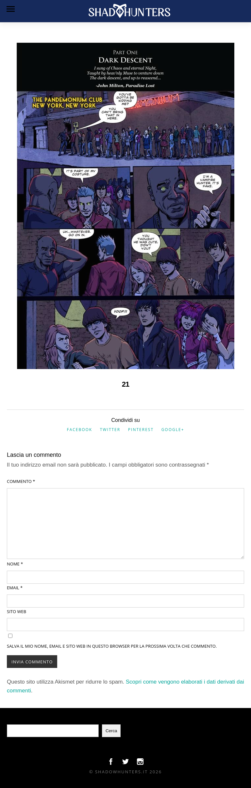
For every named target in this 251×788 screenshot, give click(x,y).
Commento (21, 481)
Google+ (172, 429)
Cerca (111, 730)
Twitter (110, 429)
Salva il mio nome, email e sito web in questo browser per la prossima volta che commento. (112, 646)
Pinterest (141, 429)
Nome (15, 564)
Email (15, 588)
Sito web (16, 611)
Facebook (79, 429)
